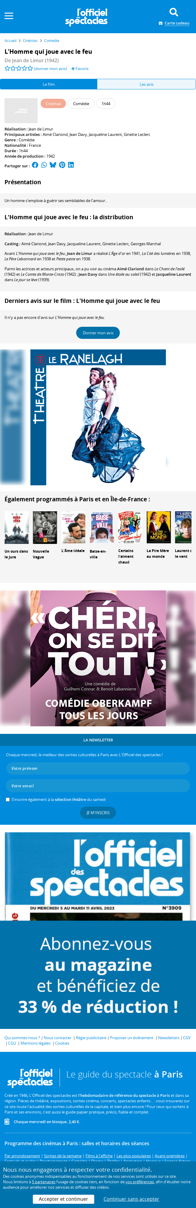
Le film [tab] (49, 84)
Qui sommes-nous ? (22, 1037)
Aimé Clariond (55, 134)
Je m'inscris (98, 812)
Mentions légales (35, 1043)
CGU (12, 1043)
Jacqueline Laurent (105, 134)
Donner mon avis (98, 333)
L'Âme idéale (73, 550)
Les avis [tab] (147, 84)
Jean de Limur (41, 129)
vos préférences (140, 1181)
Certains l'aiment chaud (125, 556)
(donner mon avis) (50, 68)
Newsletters (168, 1037)
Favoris (80, 68)
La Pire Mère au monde (158, 553)
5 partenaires (43, 1181)
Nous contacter (57, 1037)
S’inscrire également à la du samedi (58, 799)
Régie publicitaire (91, 1037)
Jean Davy (78, 134)
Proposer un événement (132, 1037)
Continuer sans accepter (131, 1199)
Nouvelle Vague (41, 554)
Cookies (62, 1043)
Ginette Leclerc (137, 134)
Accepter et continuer (63, 1199)
